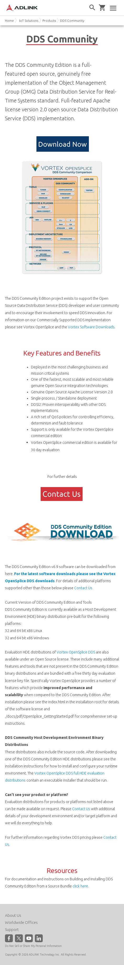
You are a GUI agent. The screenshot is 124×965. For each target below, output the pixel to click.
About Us (13, 915)
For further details (62, 477)
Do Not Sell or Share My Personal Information (33, 945)
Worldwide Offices (21, 922)
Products (49, 20)
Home (9, 20)
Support (12, 929)
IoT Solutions (28, 20)
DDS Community (72, 20)
